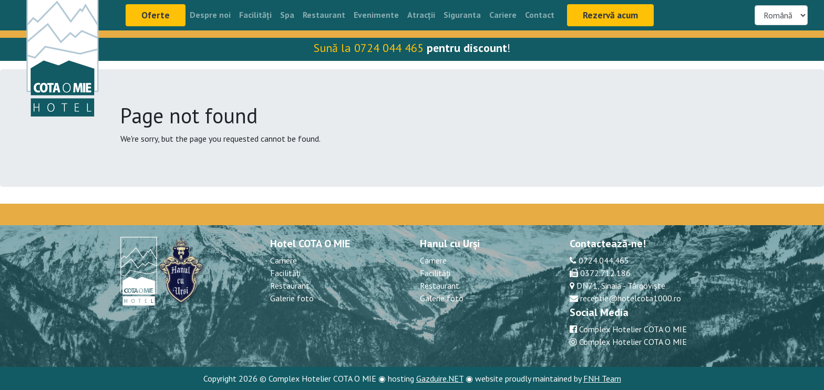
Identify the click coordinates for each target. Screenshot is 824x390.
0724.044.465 (602, 260)
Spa (287, 14)
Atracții (421, 14)
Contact (539, 14)
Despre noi (210, 14)
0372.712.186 (604, 273)
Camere (283, 260)
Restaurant (324, 14)
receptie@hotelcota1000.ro (629, 298)
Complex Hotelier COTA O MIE (633, 329)
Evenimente (376, 14)
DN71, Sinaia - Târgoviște (619, 285)
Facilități (255, 14)
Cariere (503, 14)
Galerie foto (292, 298)
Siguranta (462, 14)
